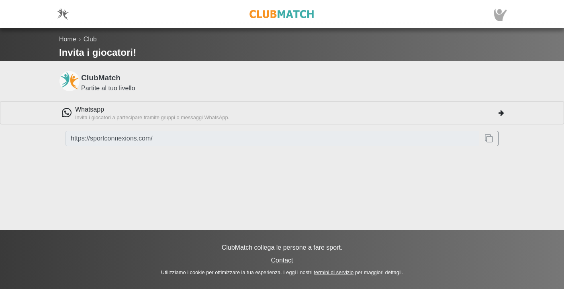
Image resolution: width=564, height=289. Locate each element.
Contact (282, 260)
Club (90, 39)
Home (67, 39)
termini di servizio (334, 272)
